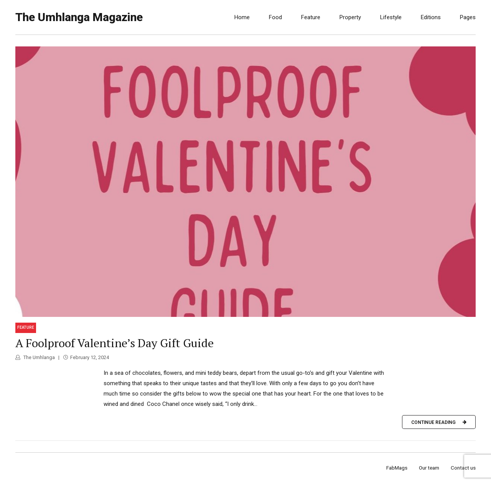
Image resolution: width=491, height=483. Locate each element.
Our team (429, 468)
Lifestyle (391, 17)
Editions (431, 17)
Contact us (463, 468)
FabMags (396, 468)
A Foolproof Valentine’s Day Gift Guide (114, 343)
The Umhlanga (38, 357)
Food (275, 17)
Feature (310, 17)
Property (350, 17)
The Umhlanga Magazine (79, 17)
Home (242, 17)
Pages (468, 17)
